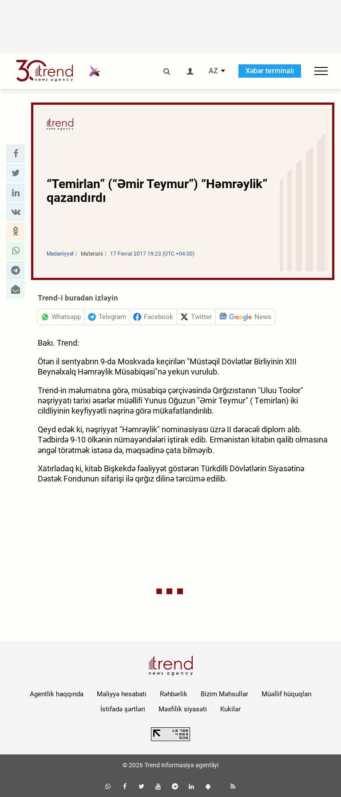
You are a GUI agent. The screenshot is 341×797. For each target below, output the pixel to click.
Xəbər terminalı (270, 71)
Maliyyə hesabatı (122, 694)
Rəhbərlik (173, 694)
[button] (15, 153)
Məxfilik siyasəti (183, 709)
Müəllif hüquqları (287, 694)
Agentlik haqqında (56, 694)
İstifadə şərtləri (122, 709)
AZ (213, 71)
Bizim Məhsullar (224, 694)
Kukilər (230, 709)
